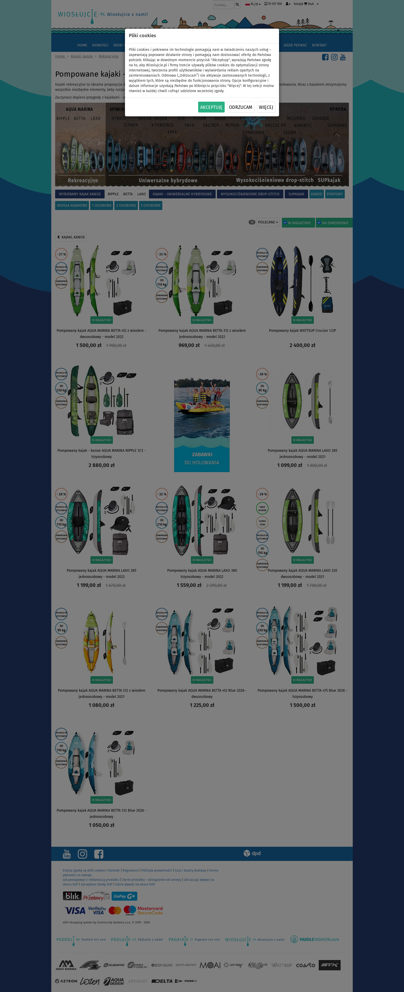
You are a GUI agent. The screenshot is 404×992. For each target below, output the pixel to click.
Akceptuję (211, 107)
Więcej (266, 107)
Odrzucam (240, 107)
